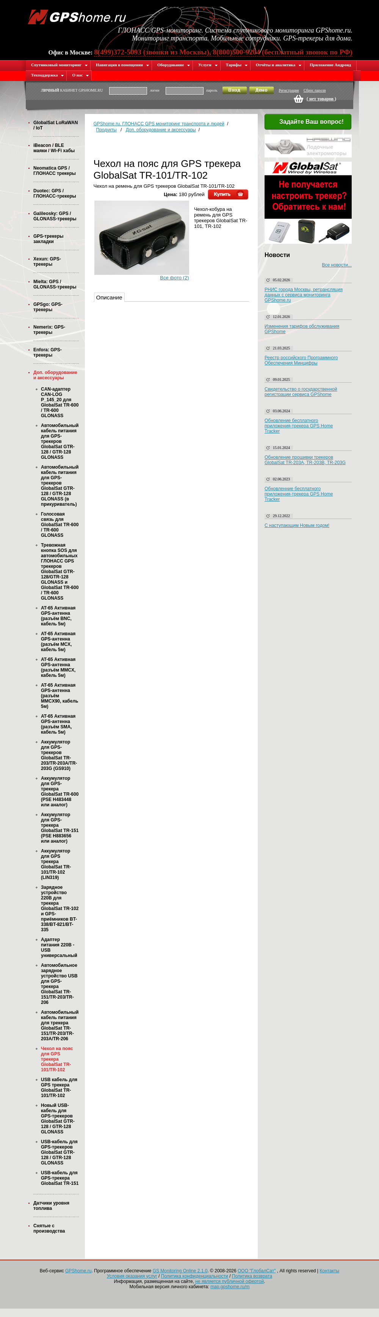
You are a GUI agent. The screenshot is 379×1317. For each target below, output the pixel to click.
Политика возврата (252, 1276)
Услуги (208, 64)
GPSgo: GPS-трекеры (48, 307)
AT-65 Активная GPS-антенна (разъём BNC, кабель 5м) (58, 616)
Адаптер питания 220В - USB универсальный (59, 947)
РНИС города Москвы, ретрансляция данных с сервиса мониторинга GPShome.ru (304, 295)
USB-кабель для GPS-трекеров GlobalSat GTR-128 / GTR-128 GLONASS (59, 1152)
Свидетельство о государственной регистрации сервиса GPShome (301, 392)
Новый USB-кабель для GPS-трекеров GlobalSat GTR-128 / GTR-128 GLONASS (58, 1119)
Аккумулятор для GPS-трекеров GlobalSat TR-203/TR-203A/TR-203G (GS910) (59, 755)
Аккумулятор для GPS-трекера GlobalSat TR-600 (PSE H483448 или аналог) (59, 791)
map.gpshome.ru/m (229, 1286)
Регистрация (289, 90)
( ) (321, 98)
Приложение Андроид (330, 64)
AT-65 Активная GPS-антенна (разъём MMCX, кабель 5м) (58, 667)
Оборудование (173, 64)
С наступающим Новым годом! (297, 525)
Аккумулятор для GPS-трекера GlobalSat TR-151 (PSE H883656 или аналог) (59, 828)
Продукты (106, 129)
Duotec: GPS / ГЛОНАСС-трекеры (54, 193)
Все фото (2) (174, 278)
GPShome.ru (78, 1270)
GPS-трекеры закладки (48, 239)
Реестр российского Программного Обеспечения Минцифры (301, 360)
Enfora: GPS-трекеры (47, 352)
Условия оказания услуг (132, 1276)
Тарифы (237, 64)
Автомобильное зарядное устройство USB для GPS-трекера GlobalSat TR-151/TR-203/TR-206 (59, 984)
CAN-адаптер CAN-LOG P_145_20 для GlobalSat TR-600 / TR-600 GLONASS (59, 402)
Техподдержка (47, 75)
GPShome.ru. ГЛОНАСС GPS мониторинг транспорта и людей (159, 123)
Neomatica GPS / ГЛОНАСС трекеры (54, 170)
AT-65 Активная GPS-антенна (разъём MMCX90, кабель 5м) (59, 696)
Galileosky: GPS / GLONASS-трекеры (54, 216)
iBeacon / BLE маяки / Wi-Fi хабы (54, 148)
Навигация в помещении (122, 64)
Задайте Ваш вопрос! (307, 122)
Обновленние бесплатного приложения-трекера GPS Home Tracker (299, 494)
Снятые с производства (49, 1228)
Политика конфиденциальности (194, 1276)
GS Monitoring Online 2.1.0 (180, 1270)
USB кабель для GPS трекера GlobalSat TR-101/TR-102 (59, 1087)
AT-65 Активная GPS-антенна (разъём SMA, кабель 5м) (58, 724)
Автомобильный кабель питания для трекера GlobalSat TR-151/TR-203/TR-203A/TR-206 (60, 1025)
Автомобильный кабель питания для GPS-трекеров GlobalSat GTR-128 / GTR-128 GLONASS (60, 441)
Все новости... (337, 265)
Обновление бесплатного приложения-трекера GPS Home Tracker (299, 426)
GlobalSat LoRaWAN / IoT (55, 125)
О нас (80, 75)
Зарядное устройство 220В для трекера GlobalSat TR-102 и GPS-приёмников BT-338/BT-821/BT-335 (59, 908)
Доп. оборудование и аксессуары (55, 375)
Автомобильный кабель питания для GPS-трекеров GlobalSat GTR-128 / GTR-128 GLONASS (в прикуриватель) (60, 485)
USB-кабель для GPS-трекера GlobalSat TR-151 (59, 1178)
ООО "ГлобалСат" (257, 1270)
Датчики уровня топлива (51, 1205)
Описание (109, 297)
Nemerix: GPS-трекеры (49, 329)
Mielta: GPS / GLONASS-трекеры (54, 284)
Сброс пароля (315, 90)
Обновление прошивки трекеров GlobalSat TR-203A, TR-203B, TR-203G (305, 460)
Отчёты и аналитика (279, 64)
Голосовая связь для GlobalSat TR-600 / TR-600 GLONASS (59, 524)
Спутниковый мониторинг (59, 64)
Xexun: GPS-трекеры (47, 261)
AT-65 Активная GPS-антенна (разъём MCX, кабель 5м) (58, 641)
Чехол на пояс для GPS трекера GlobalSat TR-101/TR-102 (57, 1059)
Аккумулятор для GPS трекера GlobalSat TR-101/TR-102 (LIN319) (56, 864)
